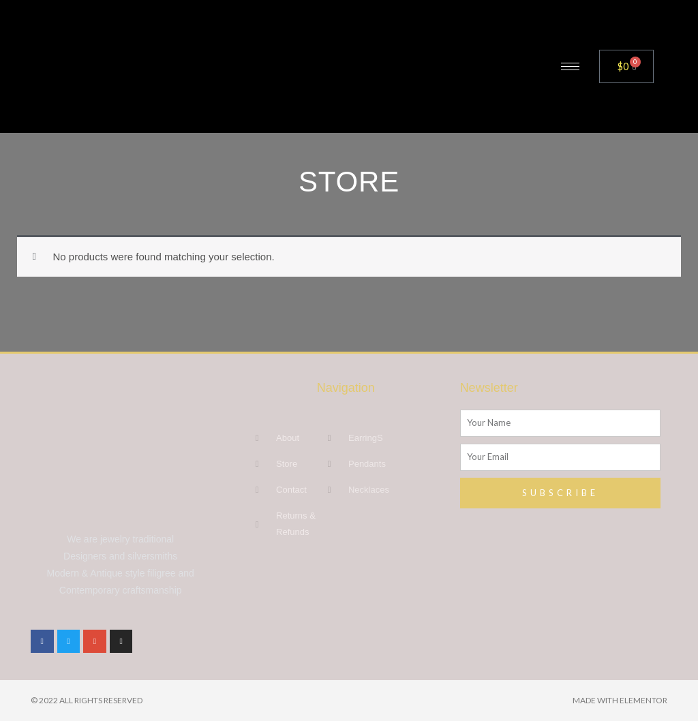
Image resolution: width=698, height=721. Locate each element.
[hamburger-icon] (570, 66)
